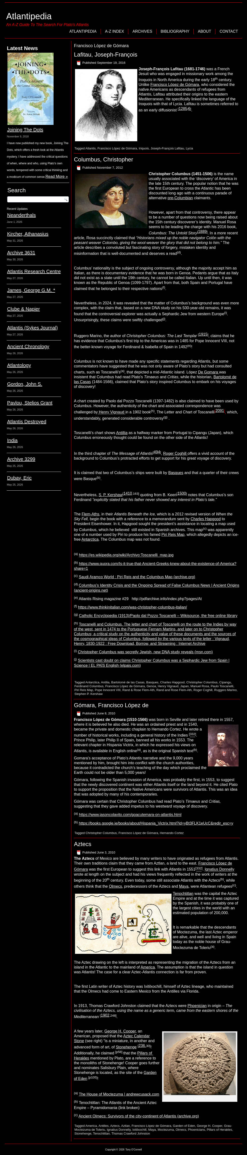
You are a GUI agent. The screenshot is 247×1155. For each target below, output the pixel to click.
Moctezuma (166, 1129)
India (12, 440)
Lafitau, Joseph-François (105, 54)
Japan (184, 686)
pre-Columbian (180, 198)
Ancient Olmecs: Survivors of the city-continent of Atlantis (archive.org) (139, 1116)
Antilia (105, 682)
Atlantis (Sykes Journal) (32, 327)
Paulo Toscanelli (222, 686)
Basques (175, 473)
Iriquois (144, 148)
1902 (105, 1015)
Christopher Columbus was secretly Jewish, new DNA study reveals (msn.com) (145, 652)
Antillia (121, 433)
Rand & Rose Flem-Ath (138, 690)
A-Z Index (114, 31)
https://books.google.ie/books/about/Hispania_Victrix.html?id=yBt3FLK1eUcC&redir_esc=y (156, 823)
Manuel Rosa (200, 686)
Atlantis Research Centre (34, 271)
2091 (219, 411)
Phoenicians (196, 1129)
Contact (229, 31)
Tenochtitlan (183, 894)
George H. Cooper (120, 1031)
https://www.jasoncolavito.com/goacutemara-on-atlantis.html (130, 815)
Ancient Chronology (28, 346)
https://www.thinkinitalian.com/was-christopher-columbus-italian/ (132, 607)
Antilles (103, 1126)
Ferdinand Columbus (88, 686)
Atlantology (19, 365)
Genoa (151, 686)
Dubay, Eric (19, 478)
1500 (181, 493)
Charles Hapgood (206, 519)
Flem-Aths (90, 514)
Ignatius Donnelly (219, 869)
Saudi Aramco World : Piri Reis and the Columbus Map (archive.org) (137, 577)
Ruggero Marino (225, 690)
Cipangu (225, 682)
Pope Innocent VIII (108, 690)
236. (142, 1046)
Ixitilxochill (139, 1129)
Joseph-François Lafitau (167, 148)
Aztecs (82, 844)
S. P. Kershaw (111, 495)
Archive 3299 (21, 459)
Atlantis (90, 148)
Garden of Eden (184, 1126)
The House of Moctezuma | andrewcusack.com (119, 1094)
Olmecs (115, 886)
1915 (203, 334)
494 (157, 452)
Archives (142, 31)
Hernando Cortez (172, 833)
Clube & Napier (23, 309)
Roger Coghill (175, 453)
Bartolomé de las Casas (127, 682)
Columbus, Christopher (103, 159)
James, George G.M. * (31, 290)
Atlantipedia (29, 16)
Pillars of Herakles (219, 1129)
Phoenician (197, 1006)
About (204, 31)
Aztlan (125, 1126)
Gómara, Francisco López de (111, 705)
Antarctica (90, 539)
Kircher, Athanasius (27, 234)
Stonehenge (126, 1047)
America (148, 967)
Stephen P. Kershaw (88, 694)
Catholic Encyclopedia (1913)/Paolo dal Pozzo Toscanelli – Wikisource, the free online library (158, 616)
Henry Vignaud (111, 412)
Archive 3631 (21, 252)
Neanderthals (21, 215)
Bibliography (175, 31)
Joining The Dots (25, 129)
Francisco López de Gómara (174, 85)
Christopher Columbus (202, 682)
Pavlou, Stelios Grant (29, 402)
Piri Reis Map (172, 535)
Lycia (189, 148)
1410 (128, 493)
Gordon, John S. (24, 384)
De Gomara (208, 372)
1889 (202, 232)
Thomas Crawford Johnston (130, 1133)
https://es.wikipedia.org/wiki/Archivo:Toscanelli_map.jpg (126, 555)
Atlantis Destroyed (26, 421)
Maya (183, 886)
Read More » (57, 176)
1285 (183, 109)
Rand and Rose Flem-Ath (174, 690)
